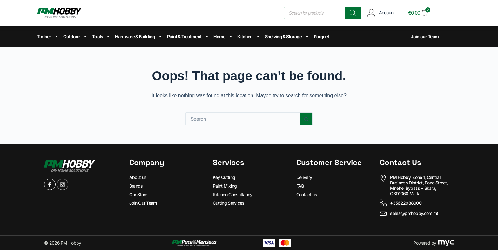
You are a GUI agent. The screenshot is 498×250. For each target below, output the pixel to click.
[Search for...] (242, 118)
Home (223, 36)
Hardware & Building (139, 36)
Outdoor (75, 36)
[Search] (353, 13)
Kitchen (248, 36)
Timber (48, 36)
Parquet (321, 36)
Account (387, 12)
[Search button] (306, 118)
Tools (101, 36)
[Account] (371, 13)
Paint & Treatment (188, 36)
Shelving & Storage (287, 36)
